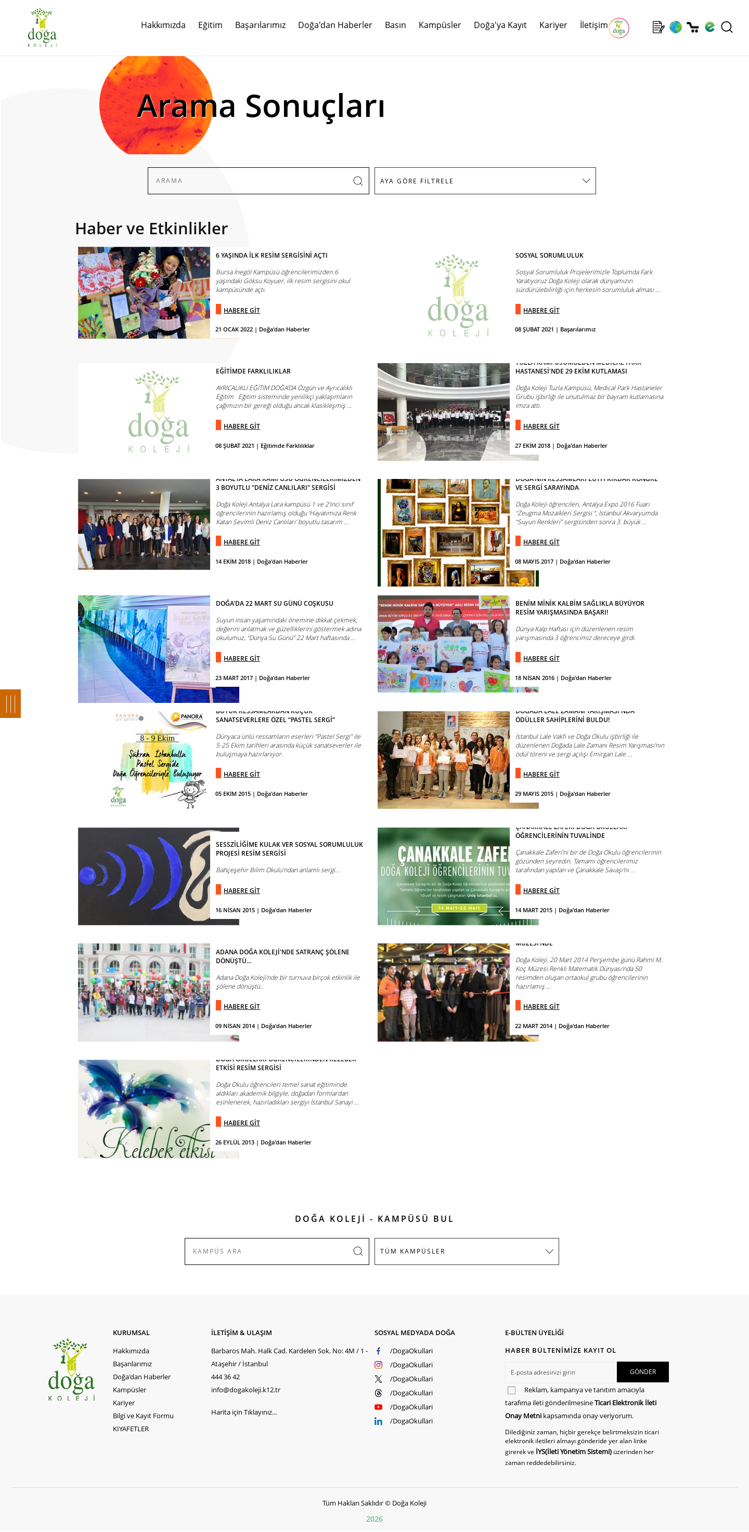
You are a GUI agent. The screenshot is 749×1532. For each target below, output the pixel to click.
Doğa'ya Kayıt (500, 25)
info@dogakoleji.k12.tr (245, 1389)
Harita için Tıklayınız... (244, 1412)
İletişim (594, 25)
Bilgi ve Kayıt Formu (143, 1415)
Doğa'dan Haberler (335, 25)
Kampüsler (440, 25)
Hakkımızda (163, 25)
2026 (374, 1519)
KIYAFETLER (131, 1428)
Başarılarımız (260, 25)
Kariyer (553, 25)
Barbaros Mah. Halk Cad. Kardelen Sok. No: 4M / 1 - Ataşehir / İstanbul (289, 1357)
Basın (395, 25)
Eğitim (210, 25)
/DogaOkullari (411, 1350)
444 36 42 (225, 1376)
